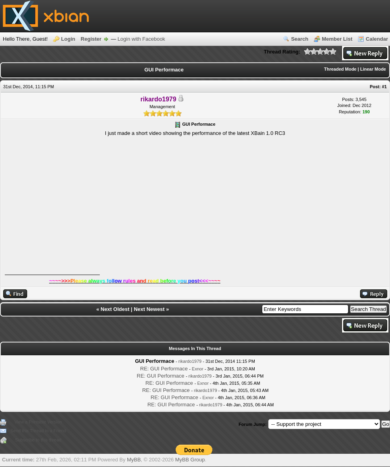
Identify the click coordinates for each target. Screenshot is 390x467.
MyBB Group (190, 460)
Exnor (198, 368)
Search (299, 39)
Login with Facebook (141, 39)
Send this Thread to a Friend (38, 430)
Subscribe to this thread (38, 439)
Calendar (377, 39)
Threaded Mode (340, 69)
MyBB (134, 460)
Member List (337, 39)
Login (68, 39)
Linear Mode (373, 69)
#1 (384, 86)
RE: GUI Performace (164, 369)
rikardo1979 (190, 361)
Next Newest (149, 309)
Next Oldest (115, 309)
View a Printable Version (38, 422)
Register (91, 39)
